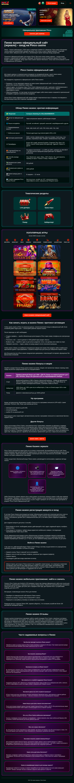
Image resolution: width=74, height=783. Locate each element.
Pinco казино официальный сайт (37, 315)
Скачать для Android (37, 34)
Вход (62, 3)
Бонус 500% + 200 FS (37, 439)
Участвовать (8, 23)
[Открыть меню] (69, 3)
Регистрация (51, 3)
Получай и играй (46, 20)
